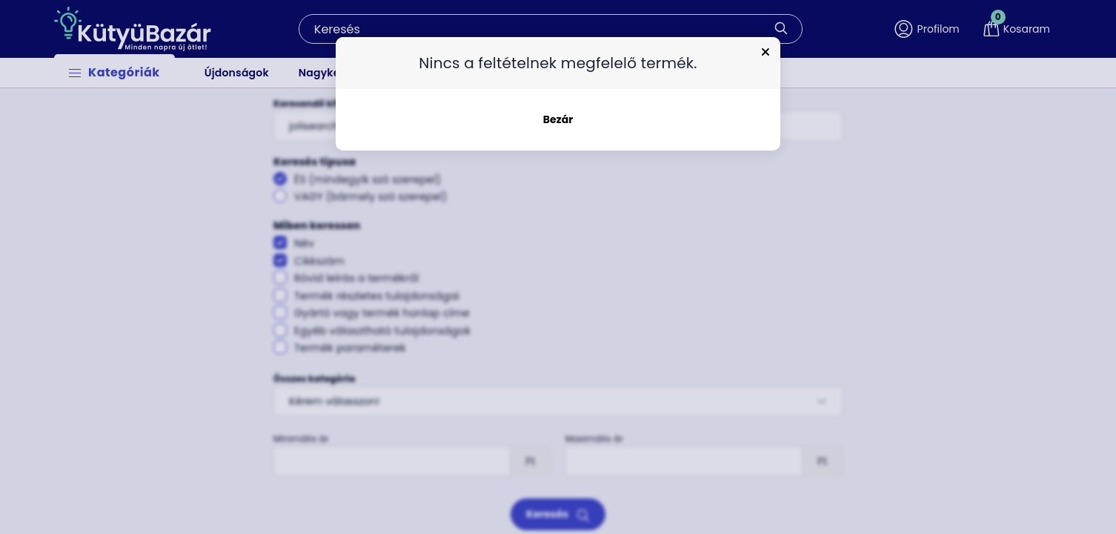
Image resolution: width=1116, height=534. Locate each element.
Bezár (558, 119)
